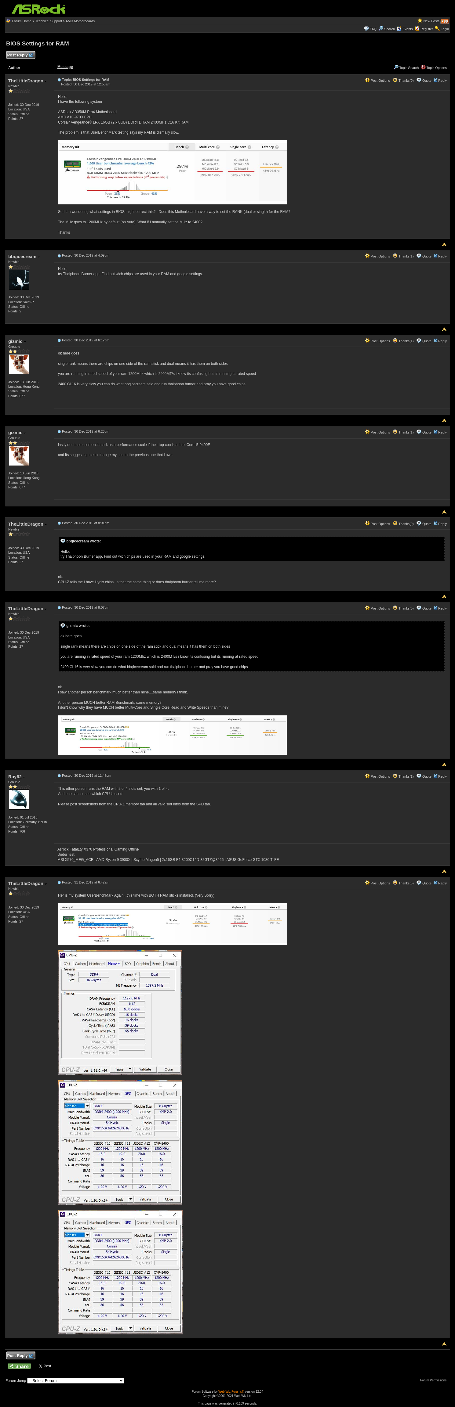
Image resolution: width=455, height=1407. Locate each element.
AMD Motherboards (80, 21)
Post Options (377, 80)
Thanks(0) (403, 80)
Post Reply (20, 55)
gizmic (17, 341)
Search (389, 29)
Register (426, 29)
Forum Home (21, 21)
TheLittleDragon (27, 80)
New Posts (431, 21)
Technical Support (48, 21)
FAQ (373, 29)
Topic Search (406, 68)
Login (445, 29)
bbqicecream (24, 256)
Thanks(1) (403, 256)
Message (65, 67)
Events (405, 29)
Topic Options (434, 68)
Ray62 (16, 776)
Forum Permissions (435, 1380)
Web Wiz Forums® (231, 1391)
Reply (442, 80)
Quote (426, 80)
